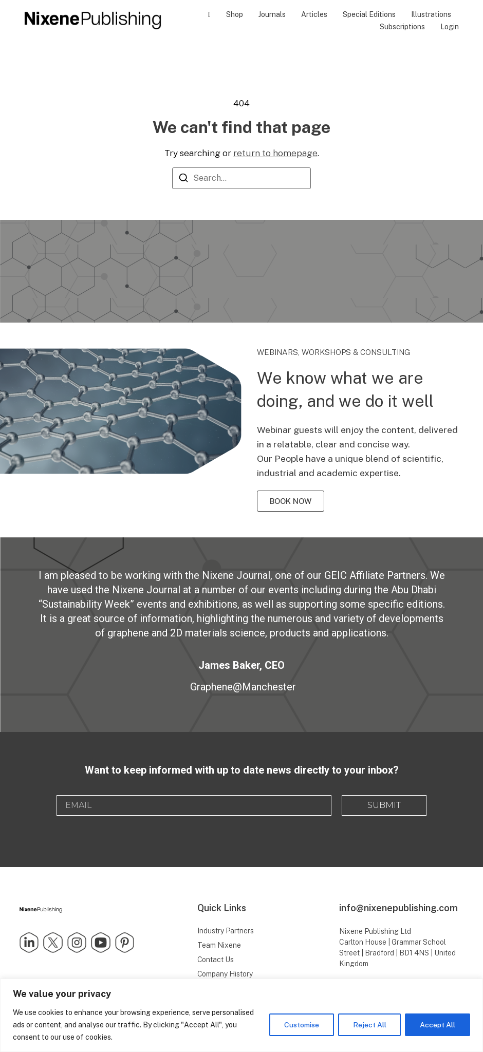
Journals (272, 14)
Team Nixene (219, 945)
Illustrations (431, 14)
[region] (241, 1015)
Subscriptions (402, 27)
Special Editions (369, 14)
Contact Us (215, 959)
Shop (234, 14)
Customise (301, 1025)
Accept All (437, 1025)
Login (449, 27)
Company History (225, 974)
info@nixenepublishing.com (398, 908)
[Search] (183, 179)
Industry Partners (225, 931)
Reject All (369, 1025)
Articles (314, 14)
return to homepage (275, 152)
